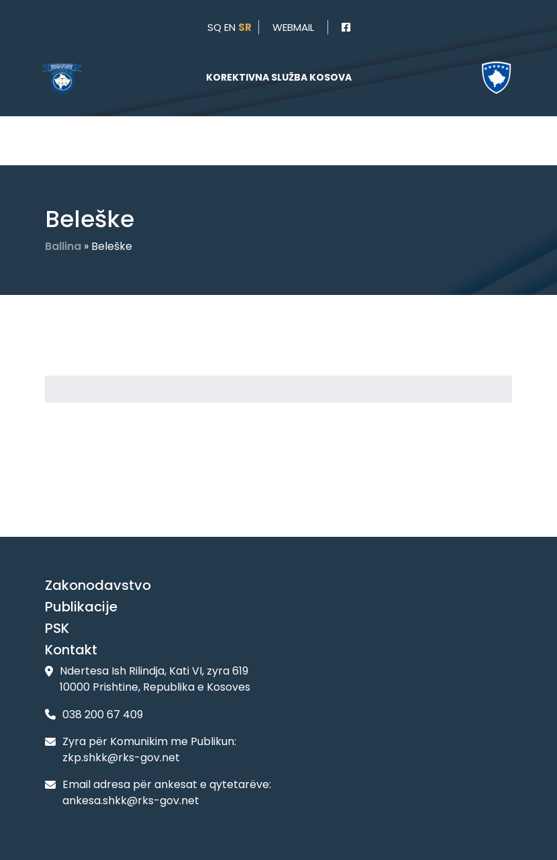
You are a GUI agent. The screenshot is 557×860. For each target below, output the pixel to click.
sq (214, 27)
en (230, 27)
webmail (293, 27)
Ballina (63, 246)
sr (245, 27)
